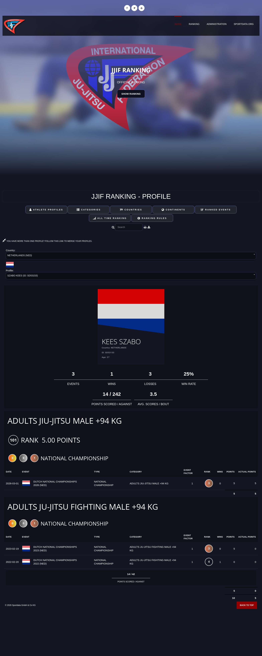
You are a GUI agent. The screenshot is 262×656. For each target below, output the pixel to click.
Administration (217, 24)
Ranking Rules (152, 218)
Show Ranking (131, 94)
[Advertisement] (131, 631)
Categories (89, 209)
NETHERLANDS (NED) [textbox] (19, 255)
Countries (131, 209)
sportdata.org (244, 24)
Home (177, 24)
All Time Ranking (110, 218)
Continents (173, 209)
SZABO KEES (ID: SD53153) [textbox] (22, 275)
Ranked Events (216, 209)
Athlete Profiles (46, 209)
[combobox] (131, 256)
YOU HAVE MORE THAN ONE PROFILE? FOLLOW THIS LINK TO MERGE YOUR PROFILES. (47, 241)
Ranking (194, 24)
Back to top (247, 606)
